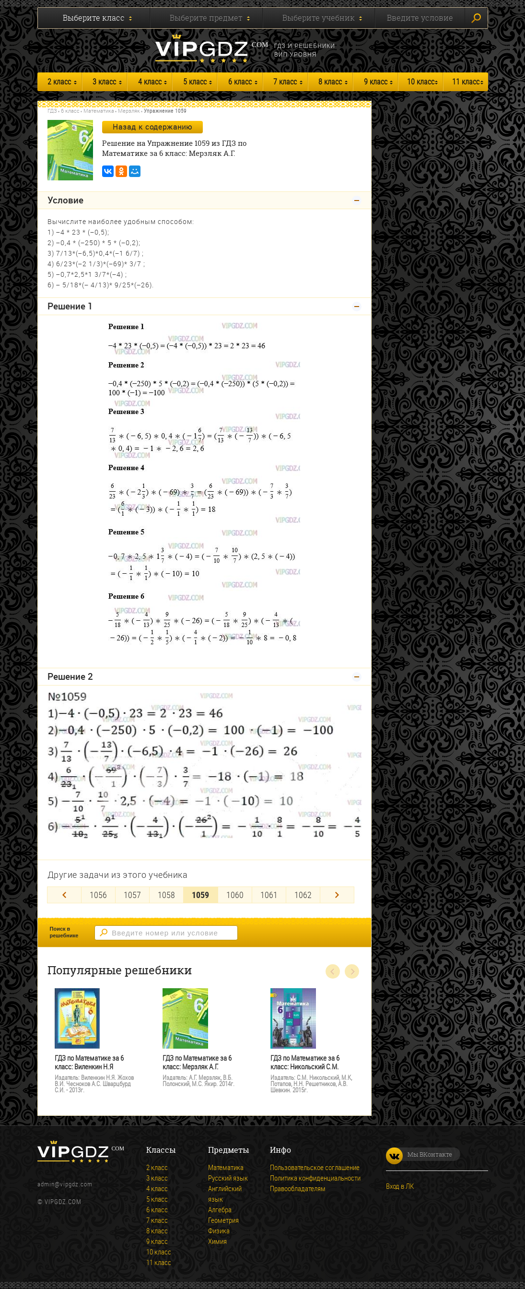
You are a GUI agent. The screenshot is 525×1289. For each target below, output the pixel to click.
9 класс (375, 81)
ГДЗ (52, 110)
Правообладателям (298, 1188)
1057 (132, 894)
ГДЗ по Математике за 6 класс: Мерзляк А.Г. (197, 1062)
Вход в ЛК (400, 1186)
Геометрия (223, 1220)
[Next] (337, 895)
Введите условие (420, 17)
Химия (217, 1241)
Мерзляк (129, 110)
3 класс (104, 81)
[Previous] (64, 895)
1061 (269, 894)
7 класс (285, 81)
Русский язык (228, 1178)
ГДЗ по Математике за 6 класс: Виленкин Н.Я (89, 1062)
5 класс (195, 81)
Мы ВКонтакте (419, 1154)
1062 (303, 894)
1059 (200, 894)
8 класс (330, 81)
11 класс (465, 81)
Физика (219, 1230)
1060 (235, 894)
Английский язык (225, 1193)
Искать (476, 18)
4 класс (150, 81)
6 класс (240, 81)
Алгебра (220, 1209)
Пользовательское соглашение (315, 1167)
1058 (166, 894)
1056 (98, 894)
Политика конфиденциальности (315, 1178)
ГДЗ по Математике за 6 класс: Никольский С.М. (304, 1062)
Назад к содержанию (152, 126)
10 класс (420, 81)
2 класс (59, 81)
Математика (98, 110)
